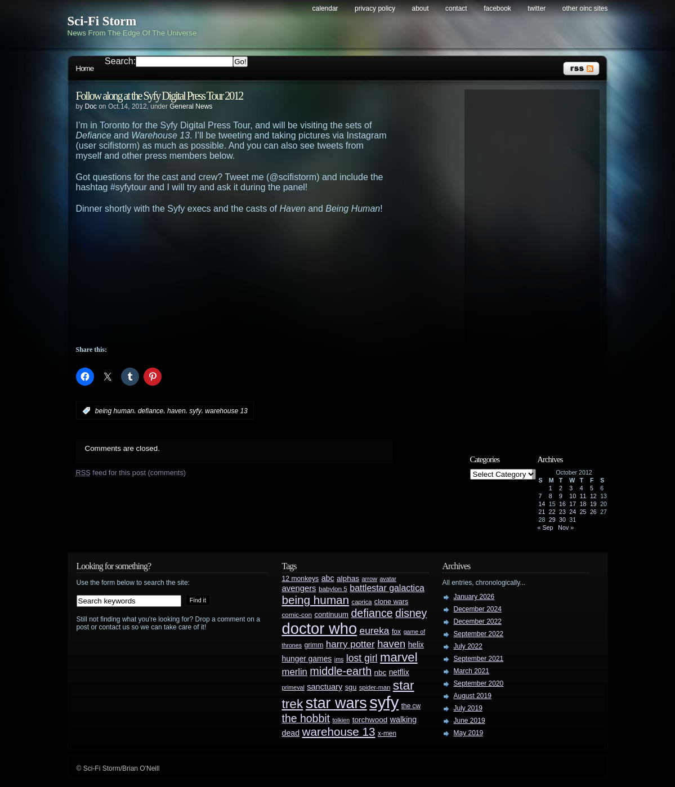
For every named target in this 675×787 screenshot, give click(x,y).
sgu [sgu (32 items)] (351, 687)
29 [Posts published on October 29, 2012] (552, 519)
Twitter (537, 8)
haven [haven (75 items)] (391, 644)
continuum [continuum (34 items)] (331, 614)
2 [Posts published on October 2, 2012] (560, 488)
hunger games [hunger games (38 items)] (307, 658)
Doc (91, 106)
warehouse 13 (226, 411)
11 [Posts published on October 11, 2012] (583, 496)
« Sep (545, 527)
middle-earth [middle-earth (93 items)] (341, 671)
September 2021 (479, 659)
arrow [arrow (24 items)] (369, 578)
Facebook (497, 8)
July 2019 (468, 708)
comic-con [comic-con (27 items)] (297, 614)
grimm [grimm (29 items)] (314, 645)
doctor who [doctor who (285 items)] (319, 628)
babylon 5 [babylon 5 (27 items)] (333, 588)
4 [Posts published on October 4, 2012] (581, 488)
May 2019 (469, 733)
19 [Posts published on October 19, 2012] (593, 503)
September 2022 (479, 634)
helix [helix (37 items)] (416, 645)
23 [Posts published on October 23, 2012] (562, 511)
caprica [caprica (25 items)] (362, 601)
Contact (456, 8)
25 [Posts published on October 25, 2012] (583, 511)
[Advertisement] (256, 245)
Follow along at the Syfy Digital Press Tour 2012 (159, 96)
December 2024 (478, 609)
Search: (120, 61)
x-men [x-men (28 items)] (387, 733)
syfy (195, 411)
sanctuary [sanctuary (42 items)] (324, 686)
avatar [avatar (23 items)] (387, 578)
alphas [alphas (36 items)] (348, 578)
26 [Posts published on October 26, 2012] (593, 511)
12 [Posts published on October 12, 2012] (593, 496)
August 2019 (472, 696)
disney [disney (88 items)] (411, 613)
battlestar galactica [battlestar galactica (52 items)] (387, 588)
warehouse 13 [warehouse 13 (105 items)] (339, 731)
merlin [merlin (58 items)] (294, 672)
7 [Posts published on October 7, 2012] (540, 496)
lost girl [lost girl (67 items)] (362, 658)
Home (85, 68)
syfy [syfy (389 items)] (384, 702)
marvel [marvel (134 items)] (399, 657)
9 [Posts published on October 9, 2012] (560, 496)
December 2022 (478, 621)
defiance (150, 411)
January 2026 (474, 597)
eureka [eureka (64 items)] (375, 630)
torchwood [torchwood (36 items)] (370, 720)
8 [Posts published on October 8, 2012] (550, 496)
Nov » (566, 527)
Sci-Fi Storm (102, 21)
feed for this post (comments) (131, 472)
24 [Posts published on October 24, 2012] (572, 511)
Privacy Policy (375, 8)
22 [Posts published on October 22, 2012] (552, 511)
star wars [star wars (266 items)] (336, 703)
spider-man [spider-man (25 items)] (375, 687)
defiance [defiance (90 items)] (371, 613)
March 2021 (471, 671)
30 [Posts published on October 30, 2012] (562, 519)
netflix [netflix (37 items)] (399, 672)
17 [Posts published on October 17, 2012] (572, 503)
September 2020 (479, 683)
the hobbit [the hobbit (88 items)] (306, 718)
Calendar (325, 8)
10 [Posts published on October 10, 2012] (572, 496)
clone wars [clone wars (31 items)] (391, 602)
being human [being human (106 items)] (316, 599)
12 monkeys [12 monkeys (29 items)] (300, 579)
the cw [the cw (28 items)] (411, 706)
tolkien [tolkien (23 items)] (341, 720)
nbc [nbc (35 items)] (380, 672)
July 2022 (468, 646)
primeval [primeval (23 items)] (293, 687)
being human (114, 411)
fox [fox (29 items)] (396, 632)
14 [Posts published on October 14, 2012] (542, 503)
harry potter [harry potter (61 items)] (350, 644)
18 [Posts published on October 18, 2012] (583, 503)
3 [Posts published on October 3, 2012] (571, 488)
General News (190, 106)
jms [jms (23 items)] (339, 659)
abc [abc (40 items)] (327, 578)
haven (176, 411)
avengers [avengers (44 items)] (299, 588)
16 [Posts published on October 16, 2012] (562, 503)
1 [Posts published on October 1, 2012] (550, 488)
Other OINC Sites (585, 8)
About (420, 8)
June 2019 (469, 721)
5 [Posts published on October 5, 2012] (591, 488)
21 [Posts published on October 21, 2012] (542, 511)
